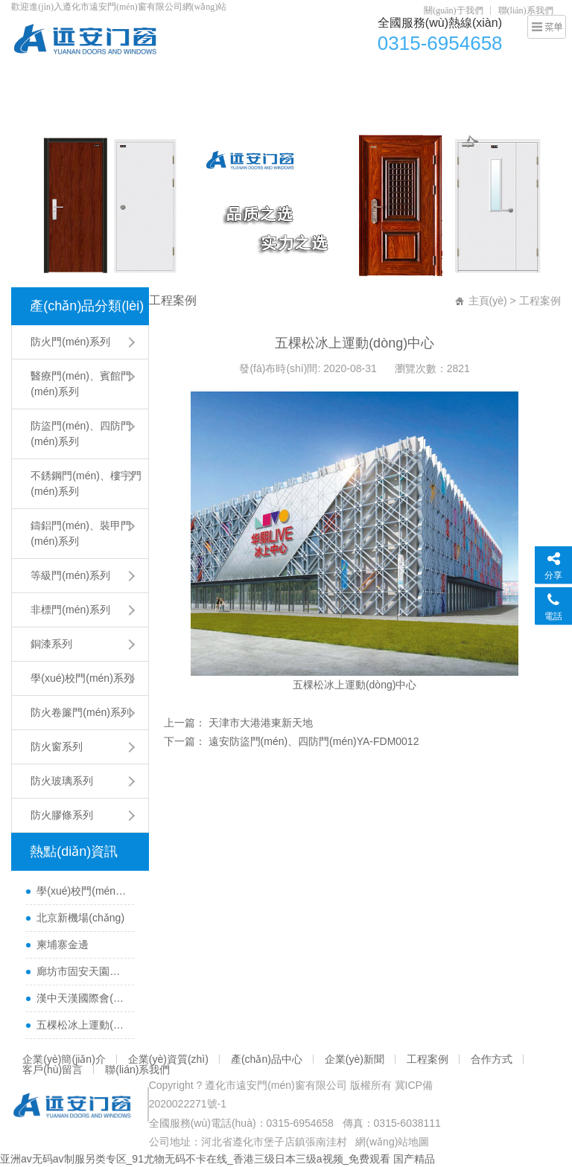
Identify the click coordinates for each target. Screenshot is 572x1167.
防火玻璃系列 (62, 781)
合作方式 (40, 108)
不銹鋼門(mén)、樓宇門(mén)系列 (86, 483)
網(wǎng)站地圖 (392, 1142)
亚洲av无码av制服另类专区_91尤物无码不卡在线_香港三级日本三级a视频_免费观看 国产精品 (217, 1159)
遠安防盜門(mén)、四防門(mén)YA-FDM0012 (312, 741)
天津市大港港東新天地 (259, 723)
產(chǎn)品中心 (359, 78)
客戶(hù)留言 (107, 108)
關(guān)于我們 (453, 10)
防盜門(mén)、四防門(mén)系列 (81, 433)
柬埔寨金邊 (62, 944)
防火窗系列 (57, 746)
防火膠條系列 (62, 815)
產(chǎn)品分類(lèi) (87, 305)
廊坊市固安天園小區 (81, 971)
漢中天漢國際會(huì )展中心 (81, 998)
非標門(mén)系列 (70, 610)
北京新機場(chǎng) (80, 918)
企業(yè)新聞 (441, 78)
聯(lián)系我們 (525, 10)
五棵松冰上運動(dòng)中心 (81, 1025)
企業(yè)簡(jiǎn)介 (168, 78)
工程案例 (509, 78)
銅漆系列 (51, 644)
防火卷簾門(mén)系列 (81, 712)
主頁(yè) (487, 301)
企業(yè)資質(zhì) (267, 78)
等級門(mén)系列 (70, 575)
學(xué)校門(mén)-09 (81, 891)
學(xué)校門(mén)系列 (82, 678)
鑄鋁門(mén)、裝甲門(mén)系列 (81, 533)
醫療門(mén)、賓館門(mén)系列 (81, 383)
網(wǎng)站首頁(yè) (65, 78)
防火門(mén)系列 (70, 342)
